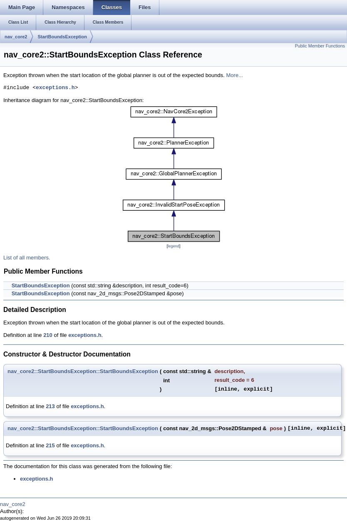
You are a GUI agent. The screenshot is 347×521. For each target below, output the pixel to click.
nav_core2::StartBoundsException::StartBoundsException (82, 371)
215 (50, 445)
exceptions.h (55, 88)
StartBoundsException (62, 36)
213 (50, 406)
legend (173, 246)
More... (234, 75)
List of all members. (26, 257)
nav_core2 (16, 36)
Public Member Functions (320, 45)
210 (47, 335)
